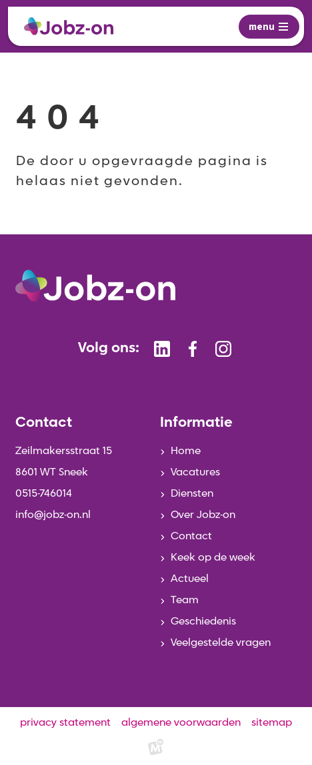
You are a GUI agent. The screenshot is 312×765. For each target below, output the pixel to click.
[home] (69, 26)
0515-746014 (43, 494)
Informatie (196, 423)
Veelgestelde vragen (221, 643)
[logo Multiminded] (156, 749)
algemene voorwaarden (181, 723)
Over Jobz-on (203, 515)
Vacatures (195, 472)
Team (185, 600)
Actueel (190, 579)
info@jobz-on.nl (53, 515)
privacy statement (65, 723)
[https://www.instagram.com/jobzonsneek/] (223, 349)
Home (186, 451)
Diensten (192, 494)
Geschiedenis (203, 622)
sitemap (271, 723)
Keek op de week (213, 558)
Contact (191, 536)
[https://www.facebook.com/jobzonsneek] (192, 349)
